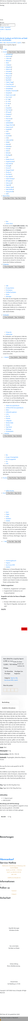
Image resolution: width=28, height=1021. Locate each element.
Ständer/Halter (9, 423)
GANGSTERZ (9, 123)
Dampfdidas (9, 88)
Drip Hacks (9, 110)
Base (7, 221)
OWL (7, 151)
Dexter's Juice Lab (10, 95)
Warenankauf (7, 859)
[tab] (9, 702)
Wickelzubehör (10, 431)
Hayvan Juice (9, 127)
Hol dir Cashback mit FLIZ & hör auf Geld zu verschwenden (13, 39)
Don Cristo (8, 97)
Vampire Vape (9, 187)
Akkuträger (8, 296)
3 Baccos (8, 58)
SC (6, 157)
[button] (14, 884)
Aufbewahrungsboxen (11, 412)
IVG (7, 131)
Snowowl (8, 168)
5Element (8, 61)
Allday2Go (8, 67)
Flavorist (8, 116)
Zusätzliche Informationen (8, 708)
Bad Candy (8, 73)
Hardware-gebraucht (11, 560)
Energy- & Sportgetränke (12, 457)
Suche (1, 20)
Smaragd (8, 166)
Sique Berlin (9, 163)
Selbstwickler (9, 334)
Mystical (8, 144)
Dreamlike (8, 108)
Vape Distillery (9, 189)
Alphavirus (8, 69)
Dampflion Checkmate (11, 91)
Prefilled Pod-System (11, 292)
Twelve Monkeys (10, 179)
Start (1, 43)
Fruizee (8, 121)
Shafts (7, 516)
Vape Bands (9, 427)
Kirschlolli (8, 136)
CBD (7, 286)
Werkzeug (8, 429)
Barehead (8, 78)
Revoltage (8, 155)
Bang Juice (8, 76)
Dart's (7, 512)
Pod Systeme (9, 290)
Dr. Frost (8, 101)
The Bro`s (8, 172)
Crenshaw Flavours (10, 86)
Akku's (7, 410)
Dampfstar (8, 93)
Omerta (8, 149)
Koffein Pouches (10, 491)
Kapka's (8, 133)
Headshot (8, 129)
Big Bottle (8, 80)
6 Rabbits (8, 65)
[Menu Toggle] (1, 47)
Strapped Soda (9, 170)
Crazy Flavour (9, 84)
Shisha (7, 294)
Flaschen (8, 418)
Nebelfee (8, 146)
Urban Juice (9, 183)
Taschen (8, 425)
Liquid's (19, 43)
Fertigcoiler (9, 332)
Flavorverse (9, 118)
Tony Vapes (9, 176)
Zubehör (8, 521)
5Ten (7, 63)
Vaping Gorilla (9, 191)
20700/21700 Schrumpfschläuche (14, 408)
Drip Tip (8, 416)
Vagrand (8, 185)
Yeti (7, 194)
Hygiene (8, 563)
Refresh (8, 153)
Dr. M (7, 106)
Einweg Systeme (10, 288)
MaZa (7, 142)
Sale (4, 43)
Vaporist (13, 678)
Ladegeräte (9, 421)
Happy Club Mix (10, 125)
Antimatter (8, 71)
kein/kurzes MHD (11, 43)
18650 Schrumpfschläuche (12, 405)
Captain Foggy (9, 82)
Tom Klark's (8, 174)
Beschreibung (5, 702)
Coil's (7, 414)
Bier (7, 455)
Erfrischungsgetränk (11, 459)
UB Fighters (9, 181)
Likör (7, 463)
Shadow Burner (10, 159)
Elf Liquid (8, 112)
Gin (7, 461)
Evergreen (8, 114)
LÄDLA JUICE (9, 140)
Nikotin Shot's (9, 223)
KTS (7, 138)
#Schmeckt (8, 56)
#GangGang (9, 54)
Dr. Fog (8, 99)
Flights (7, 514)
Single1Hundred (10, 161)
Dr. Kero (8, 103)
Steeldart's (8, 518)
